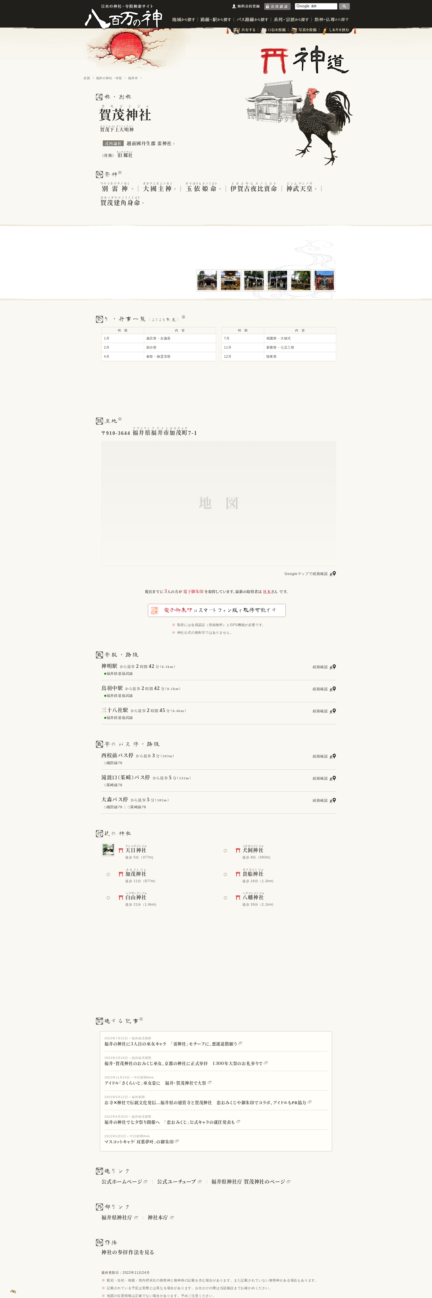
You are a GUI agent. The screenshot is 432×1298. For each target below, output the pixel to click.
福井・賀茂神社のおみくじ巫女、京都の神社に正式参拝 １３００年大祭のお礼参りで (186, 1063)
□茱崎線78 (113, 785)
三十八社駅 (114, 710)
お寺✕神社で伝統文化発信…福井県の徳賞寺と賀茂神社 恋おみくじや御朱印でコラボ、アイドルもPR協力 (208, 1103)
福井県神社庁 (117, 1218)
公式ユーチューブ (176, 1182)
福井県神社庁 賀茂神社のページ (248, 1182)
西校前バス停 (117, 755)
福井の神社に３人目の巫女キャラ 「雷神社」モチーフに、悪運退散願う (173, 1044)
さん (270, 592)
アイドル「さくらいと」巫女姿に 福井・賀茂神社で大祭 (158, 1083)
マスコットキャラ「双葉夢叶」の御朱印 (141, 1142)
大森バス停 (114, 799)
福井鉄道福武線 (118, 673)
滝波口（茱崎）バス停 (125, 777)
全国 (86, 78)
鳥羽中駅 (112, 688)
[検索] (316, 6)
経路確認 (320, 667)
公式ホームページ (121, 1182)
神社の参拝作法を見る (128, 1252)
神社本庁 (158, 1218)
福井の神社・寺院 (109, 78)
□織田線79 (113, 763)
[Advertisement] (216, 388)
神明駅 (109, 666)
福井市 (133, 78)
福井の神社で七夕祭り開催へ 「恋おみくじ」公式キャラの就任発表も (172, 1122)
